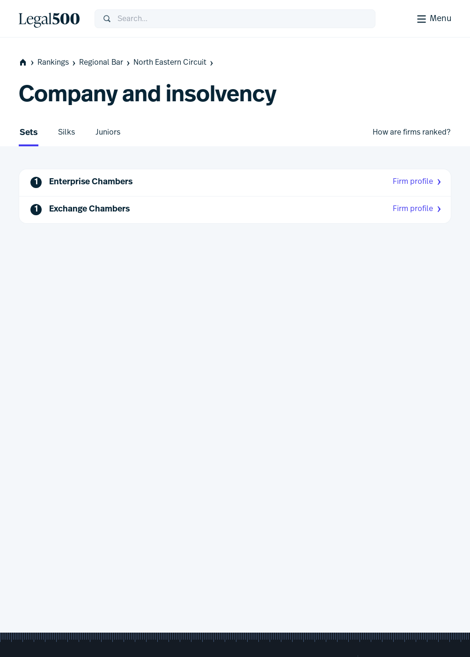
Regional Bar (105, 63)
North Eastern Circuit (174, 63)
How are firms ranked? (411, 132)
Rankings (57, 63)
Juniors (107, 132)
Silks (66, 132)
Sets (28, 132)
